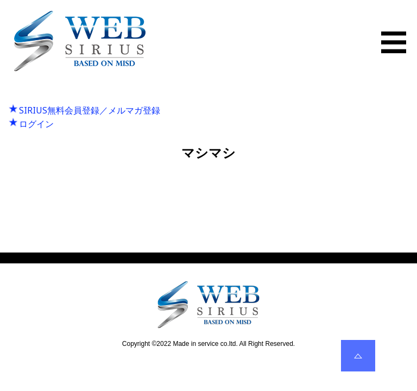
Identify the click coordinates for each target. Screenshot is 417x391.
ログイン (36, 124)
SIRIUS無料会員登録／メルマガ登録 (89, 110)
